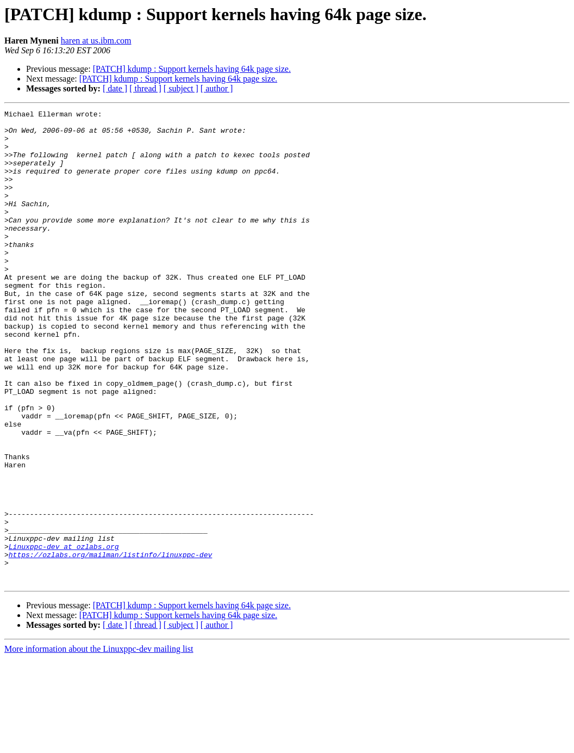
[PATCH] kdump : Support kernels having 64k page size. (192, 68)
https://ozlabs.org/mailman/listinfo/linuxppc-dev (110, 644)
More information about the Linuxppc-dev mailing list (98, 743)
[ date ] (115, 88)
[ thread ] (145, 88)
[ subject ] (181, 88)
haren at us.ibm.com (96, 40)
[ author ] (217, 88)
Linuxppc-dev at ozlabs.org (64, 634)
